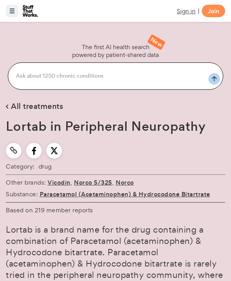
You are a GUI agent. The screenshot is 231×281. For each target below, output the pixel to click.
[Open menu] (12, 11)
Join (213, 11)
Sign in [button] (186, 11)
